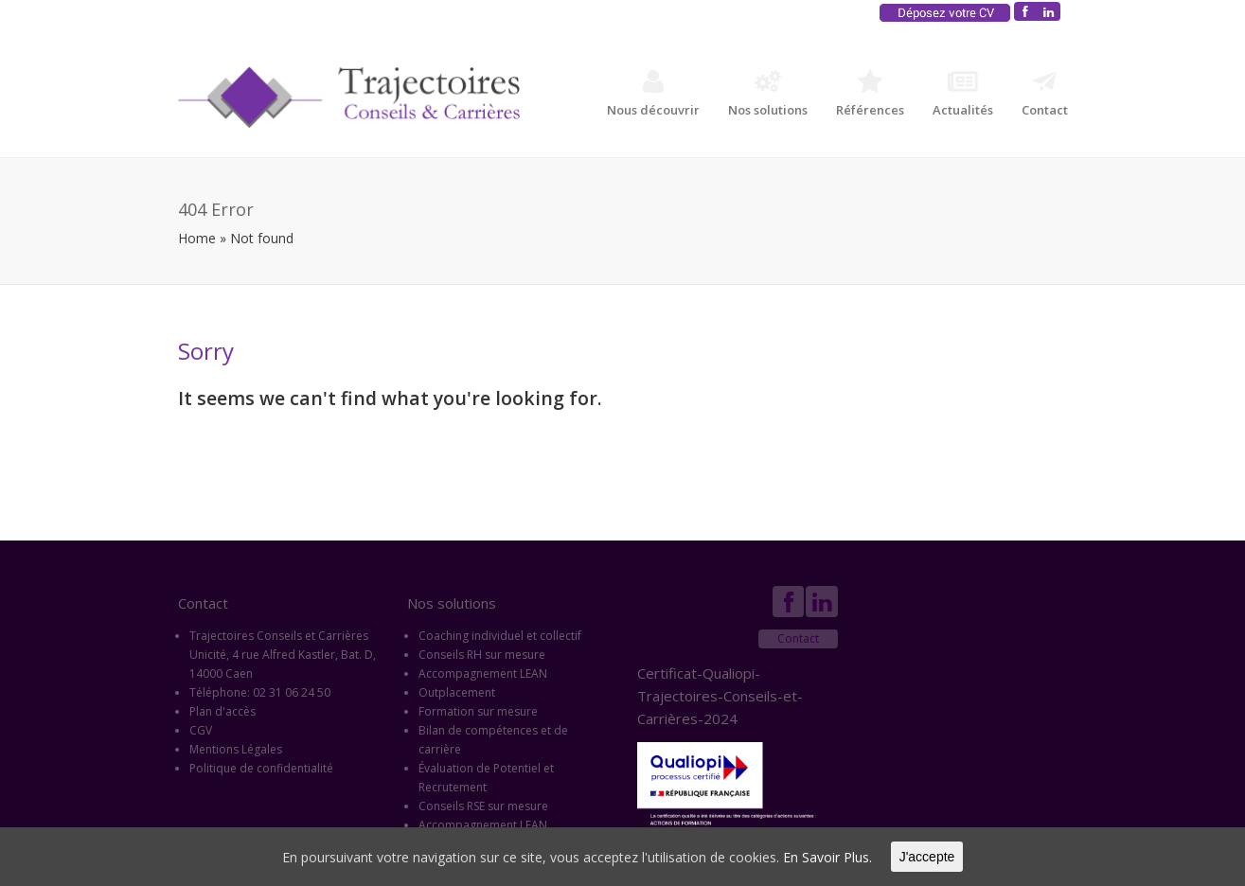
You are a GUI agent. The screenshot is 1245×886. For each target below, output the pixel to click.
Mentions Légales (235, 749)
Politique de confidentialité (261, 768)
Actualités (963, 93)
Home (197, 238)
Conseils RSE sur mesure (483, 806)
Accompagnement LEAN (482, 673)
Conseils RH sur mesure (481, 655)
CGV (200, 730)
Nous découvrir (653, 93)
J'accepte (927, 856)
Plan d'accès (222, 711)
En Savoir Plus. (827, 857)
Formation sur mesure (478, 711)
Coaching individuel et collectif (499, 636)
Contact (1045, 93)
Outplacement (456, 692)
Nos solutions (768, 93)
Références (870, 93)
